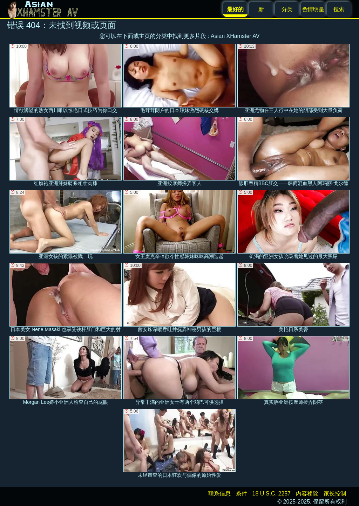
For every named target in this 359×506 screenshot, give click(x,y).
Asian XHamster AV (235, 36)
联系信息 (219, 494)
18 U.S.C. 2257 (271, 494)
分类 (287, 9)
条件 (241, 494)
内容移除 (307, 494)
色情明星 (313, 9)
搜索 (339, 9)
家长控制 (335, 494)
